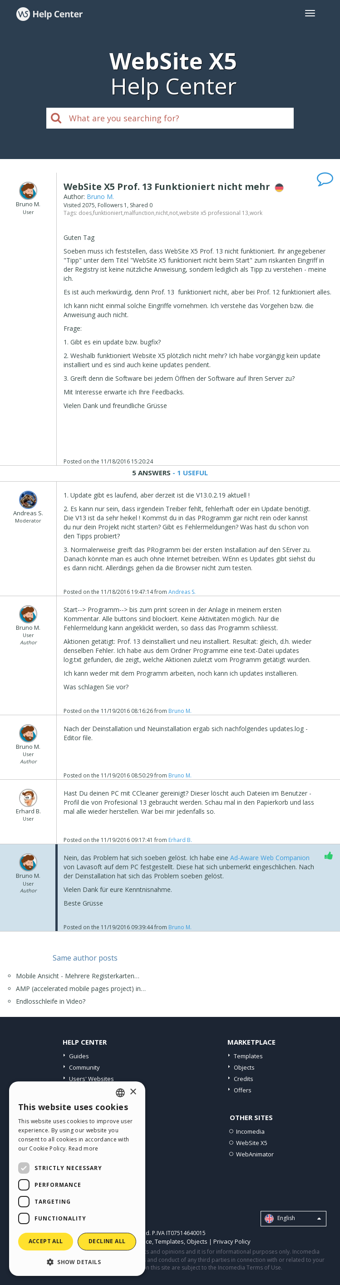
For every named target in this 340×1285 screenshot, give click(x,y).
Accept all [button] (46, 1241)
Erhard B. (180, 840)
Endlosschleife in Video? (50, 1001)
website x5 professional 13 (213, 213)
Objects (244, 1067)
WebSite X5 (251, 1143)
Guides (79, 1056)
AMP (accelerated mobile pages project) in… (81, 988)
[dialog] (77, 1178)
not (173, 213)
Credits (243, 1079)
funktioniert (108, 213)
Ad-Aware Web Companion (270, 857)
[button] (77, 1261)
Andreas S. (182, 592)
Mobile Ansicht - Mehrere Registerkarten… (77, 975)
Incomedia (250, 1131)
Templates (248, 1056)
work (256, 213)
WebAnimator (255, 1154)
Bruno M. (100, 196)
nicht (162, 213)
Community (84, 1067)
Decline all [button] (107, 1241)
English (293, 1218)
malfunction (139, 213)
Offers (242, 1090)
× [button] (132, 1092)
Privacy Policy (232, 1241)
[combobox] (120, 1092)
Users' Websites (91, 1079)
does (85, 213)
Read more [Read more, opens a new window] (84, 1148)
